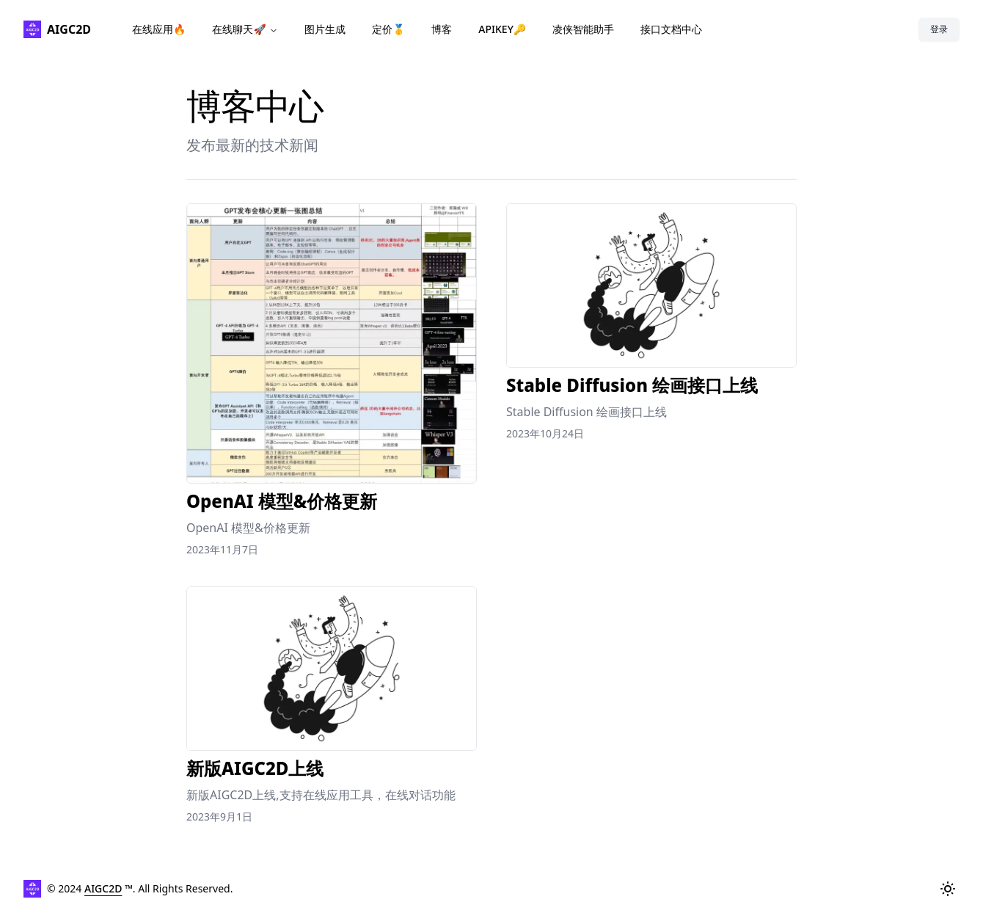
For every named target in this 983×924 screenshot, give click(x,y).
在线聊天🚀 (244, 29)
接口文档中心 (671, 29)
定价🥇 (388, 29)
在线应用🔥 (159, 29)
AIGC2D (103, 888)
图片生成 (325, 29)
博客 (441, 29)
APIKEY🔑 (502, 29)
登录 (939, 29)
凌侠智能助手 (583, 29)
